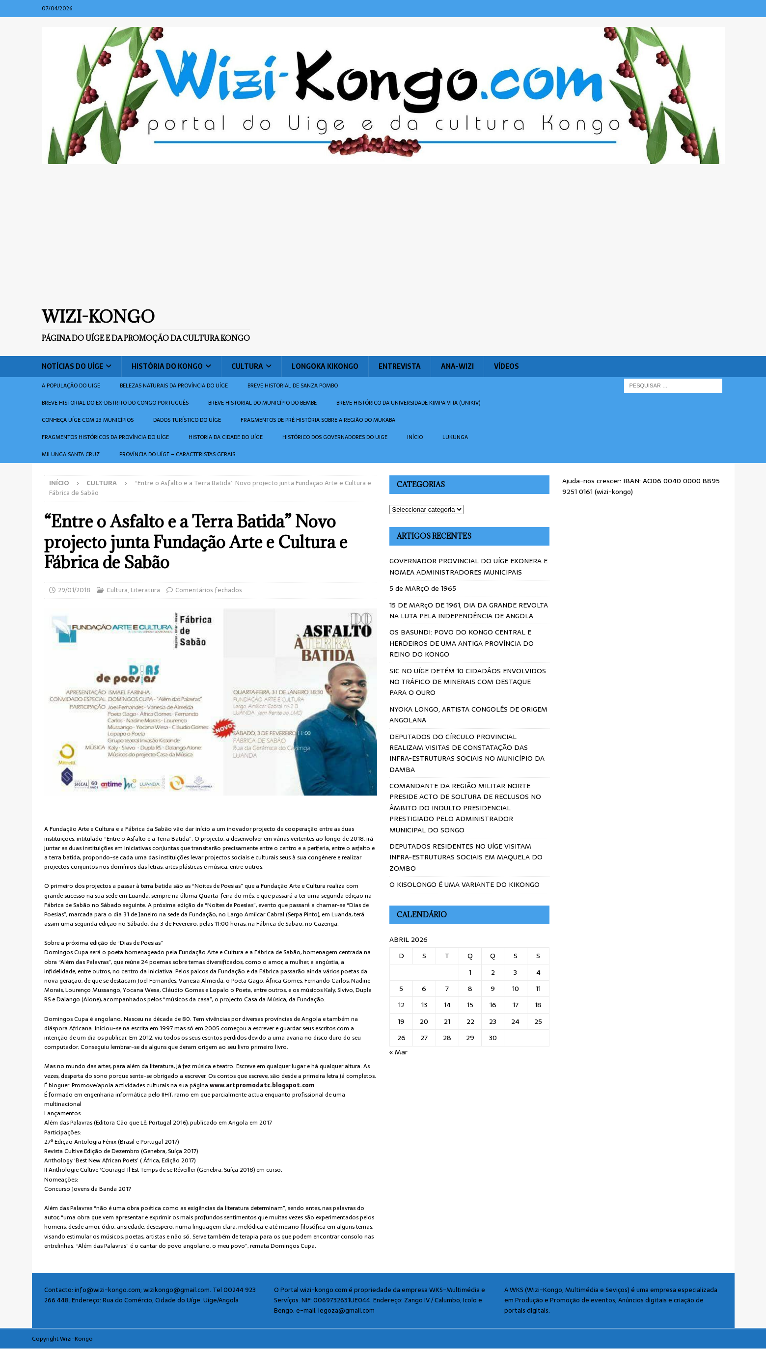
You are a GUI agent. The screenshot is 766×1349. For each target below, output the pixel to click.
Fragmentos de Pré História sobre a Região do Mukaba (318, 419)
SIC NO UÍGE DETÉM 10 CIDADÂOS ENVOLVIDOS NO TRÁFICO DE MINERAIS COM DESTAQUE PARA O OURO (467, 681)
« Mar (398, 1051)
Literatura (145, 590)
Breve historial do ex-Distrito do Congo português (115, 402)
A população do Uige (71, 385)
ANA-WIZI (457, 366)
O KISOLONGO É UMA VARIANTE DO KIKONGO (464, 884)
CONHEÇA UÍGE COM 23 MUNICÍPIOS (88, 419)
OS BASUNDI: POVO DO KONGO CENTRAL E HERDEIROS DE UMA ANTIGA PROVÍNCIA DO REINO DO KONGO (461, 643)
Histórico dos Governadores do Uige (334, 437)
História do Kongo (167, 366)
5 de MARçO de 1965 (422, 588)
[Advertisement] (383, 235)
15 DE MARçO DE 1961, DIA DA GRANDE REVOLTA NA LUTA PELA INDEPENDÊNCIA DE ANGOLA (468, 610)
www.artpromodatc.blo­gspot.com (262, 1085)
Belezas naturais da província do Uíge (174, 385)
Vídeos (506, 366)
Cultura (247, 366)
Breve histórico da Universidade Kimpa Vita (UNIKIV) (408, 402)
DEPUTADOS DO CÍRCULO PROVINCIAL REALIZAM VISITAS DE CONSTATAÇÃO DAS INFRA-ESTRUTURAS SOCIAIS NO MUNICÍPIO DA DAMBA (467, 753)
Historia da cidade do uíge (226, 437)
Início (415, 437)
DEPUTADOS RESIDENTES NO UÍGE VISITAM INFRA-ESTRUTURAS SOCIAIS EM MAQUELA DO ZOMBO (466, 857)
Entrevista (400, 366)
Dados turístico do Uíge (187, 419)
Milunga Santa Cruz (71, 454)
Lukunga (455, 437)
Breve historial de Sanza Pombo (292, 385)
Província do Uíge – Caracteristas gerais (177, 454)
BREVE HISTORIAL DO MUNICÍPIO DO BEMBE (262, 402)
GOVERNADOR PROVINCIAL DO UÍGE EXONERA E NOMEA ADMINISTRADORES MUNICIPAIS (468, 566)
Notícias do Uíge (72, 366)
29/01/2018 (74, 590)
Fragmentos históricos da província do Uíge (105, 437)
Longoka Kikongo (325, 366)
